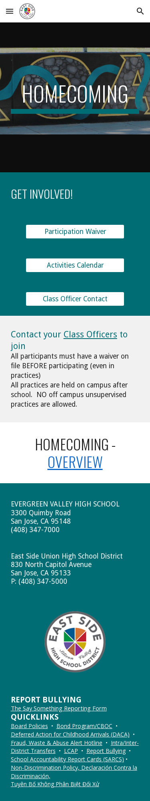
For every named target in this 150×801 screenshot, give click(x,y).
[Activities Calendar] (75, 265)
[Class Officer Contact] (75, 298)
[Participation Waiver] (75, 231)
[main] (75, 97)
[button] (9, 11)
